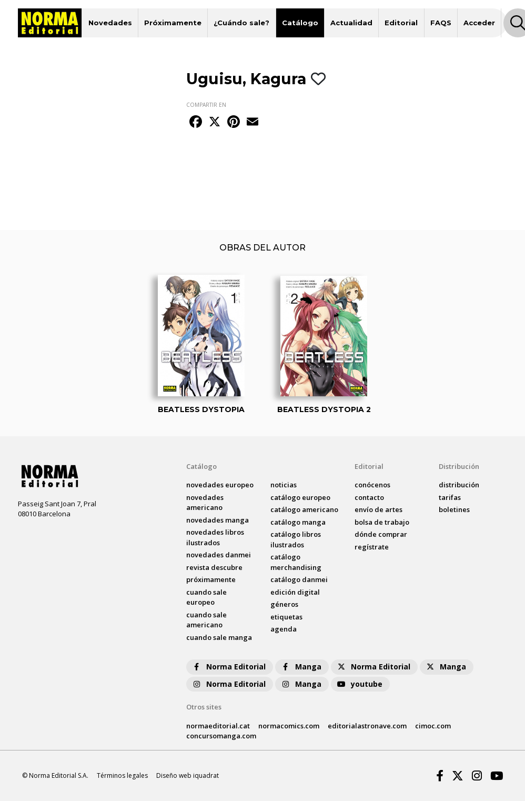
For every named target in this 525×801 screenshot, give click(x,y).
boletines (454, 509)
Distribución (459, 466)
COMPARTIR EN (206, 104)
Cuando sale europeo (206, 597)
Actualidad (351, 22)
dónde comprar (381, 534)
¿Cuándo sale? (241, 22)
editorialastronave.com (367, 725)
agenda (283, 629)
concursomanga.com (221, 735)
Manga (300, 667)
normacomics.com (288, 725)
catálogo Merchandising (295, 562)
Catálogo (300, 22)
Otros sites (203, 707)
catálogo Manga (298, 522)
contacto (369, 497)
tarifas (450, 497)
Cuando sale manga (219, 637)
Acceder (479, 22)
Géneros (284, 604)
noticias (283, 484)
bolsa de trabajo (382, 522)
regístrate (372, 547)
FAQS (440, 22)
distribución (459, 484)
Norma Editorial (228, 667)
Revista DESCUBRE (214, 567)
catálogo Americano (304, 509)
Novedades (110, 22)
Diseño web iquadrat (187, 775)
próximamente (211, 579)
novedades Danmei (218, 554)
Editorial (401, 22)
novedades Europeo (220, 484)
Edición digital (295, 592)
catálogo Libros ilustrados (295, 539)
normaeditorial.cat (218, 725)
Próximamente (172, 22)
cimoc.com (433, 725)
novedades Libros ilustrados (215, 537)
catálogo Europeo (300, 497)
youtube (359, 684)
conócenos (372, 484)
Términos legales (122, 775)
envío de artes (378, 509)
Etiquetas (286, 617)
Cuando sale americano (206, 620)
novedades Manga (217, 520)
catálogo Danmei (299, 579)
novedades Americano (205, 503)
